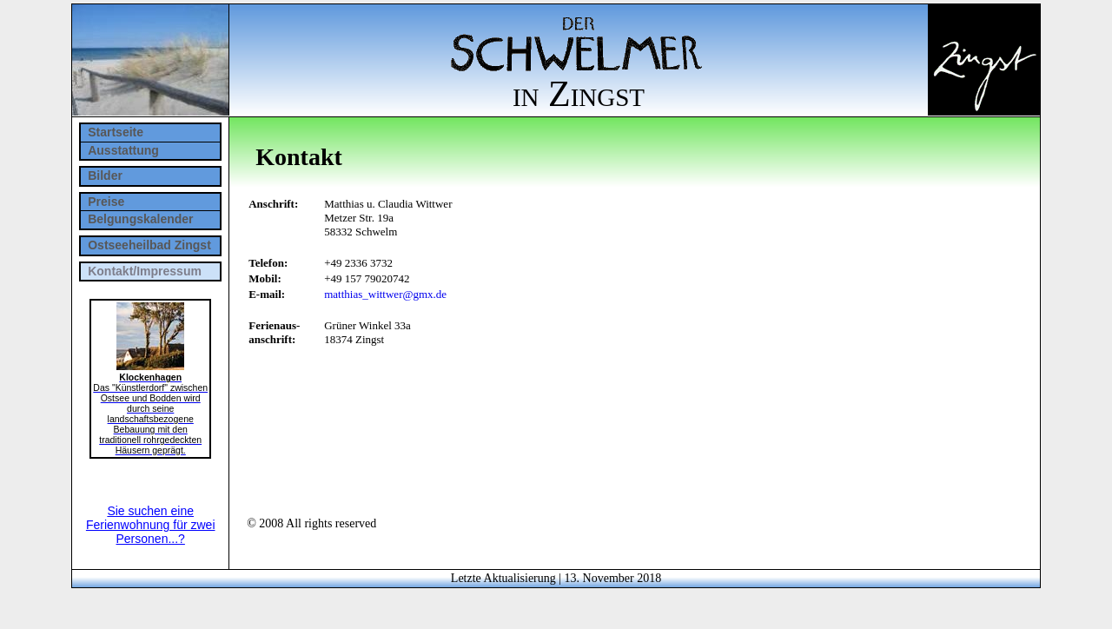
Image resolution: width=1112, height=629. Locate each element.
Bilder (105, 175)
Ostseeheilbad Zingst (149, 245)
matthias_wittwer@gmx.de (385, 294)
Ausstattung (123, 150)
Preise (106, 202)
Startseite (115, 132)
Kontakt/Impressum (145, 271)
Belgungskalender (140, 219)
